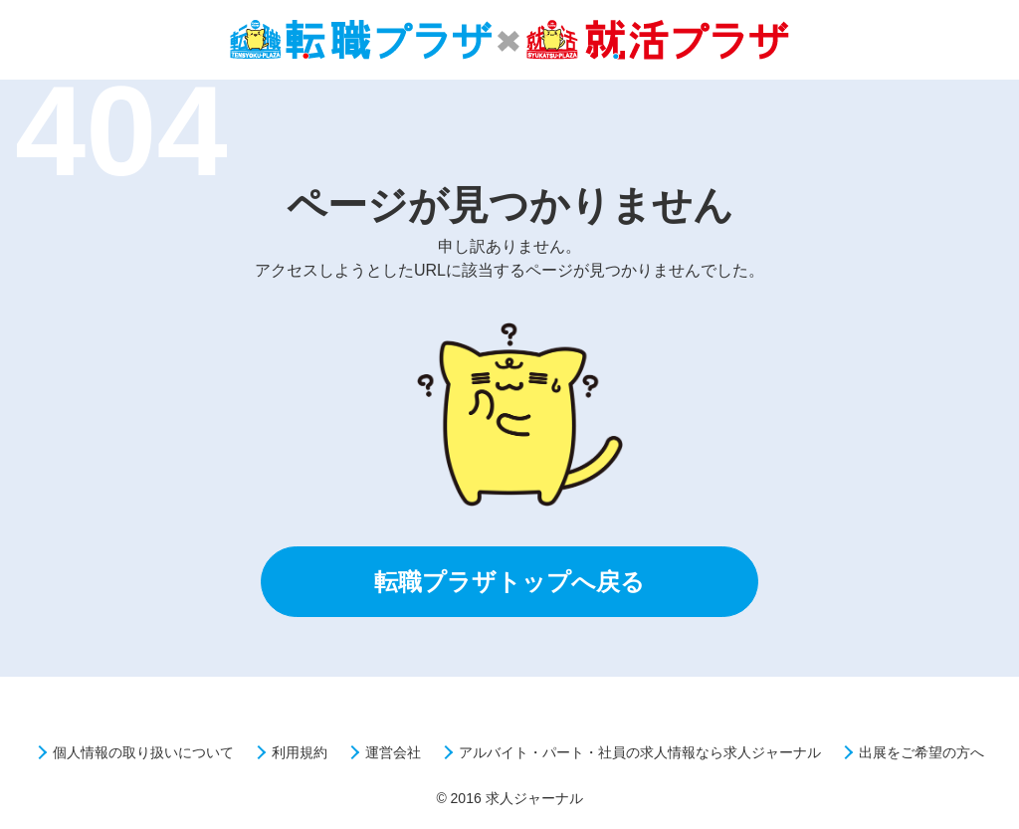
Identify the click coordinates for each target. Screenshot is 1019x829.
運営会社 (393, 752)
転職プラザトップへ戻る (509, 581)
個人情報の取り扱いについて (143, 752)
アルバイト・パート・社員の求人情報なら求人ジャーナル (640, 752)
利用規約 (299, 752)
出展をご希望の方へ (921, 752)
